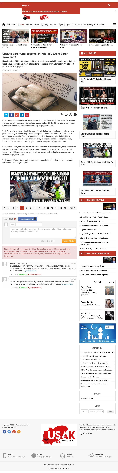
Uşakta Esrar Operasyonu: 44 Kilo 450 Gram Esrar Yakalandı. (36, 214)
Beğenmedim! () (35, 274)
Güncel (22, 24)
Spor (55, 24)
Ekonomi (36, 24)
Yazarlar (14, 24)
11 (48, 208)
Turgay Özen (86, 287)
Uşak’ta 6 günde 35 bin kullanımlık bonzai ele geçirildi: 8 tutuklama (46, 11)
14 (61, 208)
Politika (29, 24)
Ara (110, 411)
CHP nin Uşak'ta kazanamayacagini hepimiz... (96, 370)
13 (56, 208)
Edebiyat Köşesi (89, 24)
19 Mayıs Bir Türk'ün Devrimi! (90, 305)
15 (65, 208)
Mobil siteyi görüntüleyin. (16, 455)
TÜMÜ (72, 208)
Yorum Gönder (10, 219)
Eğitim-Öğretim (46, 24)
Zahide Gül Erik (87, 302)
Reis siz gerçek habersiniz (90, 377)
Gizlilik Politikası (88, 398)
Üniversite (100, 24)
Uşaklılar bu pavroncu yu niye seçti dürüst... (95, 366)
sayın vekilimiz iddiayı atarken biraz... (93, 356)
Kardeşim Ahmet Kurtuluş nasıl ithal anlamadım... (97, 352)
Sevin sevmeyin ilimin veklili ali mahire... (94, 363)
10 (44, 208)
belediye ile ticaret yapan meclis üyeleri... (95, 380)
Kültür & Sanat (77, 24)
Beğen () (23, 274)
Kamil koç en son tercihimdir (90, 359)
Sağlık (68, 24)
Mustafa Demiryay (88, 312)
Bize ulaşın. (70, 455)
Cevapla (14, 274)
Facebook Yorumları (28, 218)
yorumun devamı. (31, 271)
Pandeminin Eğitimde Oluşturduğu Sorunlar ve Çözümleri (89, 292)
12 (52, 208)
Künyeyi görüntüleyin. (44, 455)
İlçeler (61, 24)
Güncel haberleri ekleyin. (103, 455)
